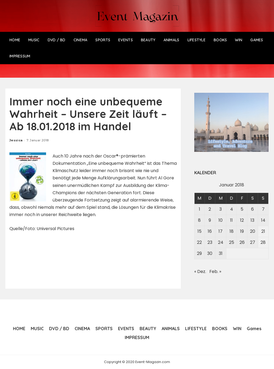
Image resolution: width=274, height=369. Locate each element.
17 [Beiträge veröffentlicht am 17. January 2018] (220, 231)
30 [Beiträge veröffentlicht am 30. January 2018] (209, 253)
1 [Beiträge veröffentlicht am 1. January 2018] (199, 209)
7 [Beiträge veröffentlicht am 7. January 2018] (263, 209)
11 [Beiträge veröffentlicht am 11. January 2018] (231, 220)
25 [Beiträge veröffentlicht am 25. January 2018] (231, 242)
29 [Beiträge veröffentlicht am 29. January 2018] (199, 253)
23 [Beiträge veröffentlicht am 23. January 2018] (209, 242)
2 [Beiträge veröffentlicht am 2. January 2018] (210, 209)
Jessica (15, 140)
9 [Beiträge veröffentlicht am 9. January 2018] (210, 220)
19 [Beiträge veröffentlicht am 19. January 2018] (242, 231)
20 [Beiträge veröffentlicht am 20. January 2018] (252, 231)
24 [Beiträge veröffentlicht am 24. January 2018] (220, 242)
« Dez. (200, 271)
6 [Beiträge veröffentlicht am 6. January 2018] (252, 209)
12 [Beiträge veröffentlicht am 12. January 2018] (242, 220)
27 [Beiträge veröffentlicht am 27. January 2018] (252, 242)
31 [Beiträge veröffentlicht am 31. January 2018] (221, 253)
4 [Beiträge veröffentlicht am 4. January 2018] (231, 209)
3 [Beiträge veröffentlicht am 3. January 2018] (220, 209)
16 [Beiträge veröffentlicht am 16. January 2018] (210, 231)
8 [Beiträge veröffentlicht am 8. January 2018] (199, 220)
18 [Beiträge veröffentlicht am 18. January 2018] (232, 231)
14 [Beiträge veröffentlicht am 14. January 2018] (263, 220)
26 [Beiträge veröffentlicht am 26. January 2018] (242, 242)
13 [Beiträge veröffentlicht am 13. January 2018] (252, 220)
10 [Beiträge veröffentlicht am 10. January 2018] (220, 220)
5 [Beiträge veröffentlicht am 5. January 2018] (242, 209)
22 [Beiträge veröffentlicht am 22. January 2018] (199, 242)
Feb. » (215, 271)
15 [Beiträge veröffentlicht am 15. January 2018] (199, 231)
